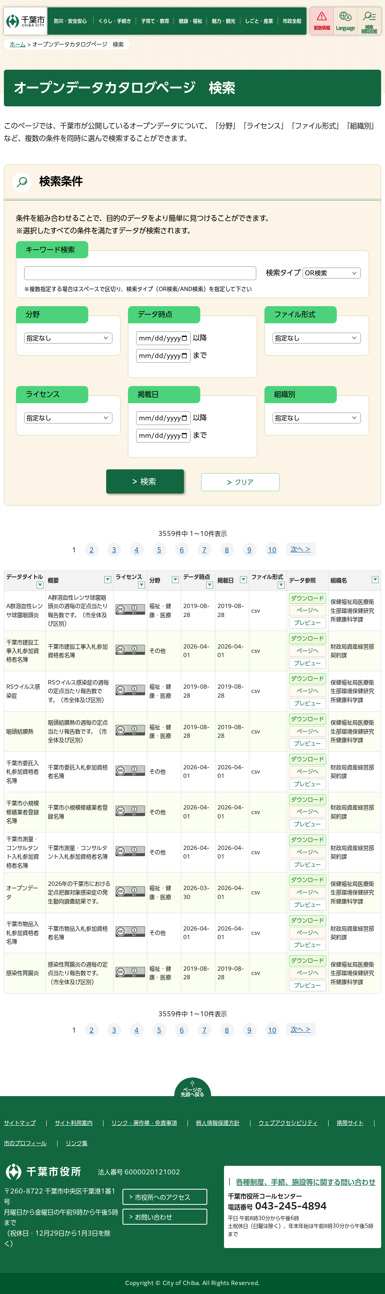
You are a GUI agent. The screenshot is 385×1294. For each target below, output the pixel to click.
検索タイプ (283, 272)
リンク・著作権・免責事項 (144, 1123)
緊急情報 (321, 28)
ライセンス (43, 394)
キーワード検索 (50, 249)
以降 (171, 338)
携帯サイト (350, 1123)
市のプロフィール (25, 1143)
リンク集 (77, 1143)
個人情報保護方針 (218, 1123)
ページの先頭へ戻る (192, 1092)
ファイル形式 (294, 314)
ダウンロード (307, 598)
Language (345, 28)
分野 (33, 314)
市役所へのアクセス (163, 1197)
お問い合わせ (153, 1217)
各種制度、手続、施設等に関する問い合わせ (306, 1182)
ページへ (307, 610)
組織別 (284, 394)
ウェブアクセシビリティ (288, 1123)
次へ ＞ (301, 549)
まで (171, 356)
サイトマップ (20, 1123)
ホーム (18, 44)
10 (272, 550)
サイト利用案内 (74, 1123)
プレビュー (307, 623)
